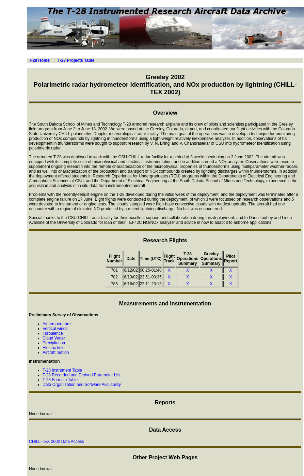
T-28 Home (39, 60)
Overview (165, 113)
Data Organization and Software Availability (82, 384)
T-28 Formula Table (60, 379)
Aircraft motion (56, 352)
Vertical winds (55, 328)
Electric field (54, 347)
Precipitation (54, 343)
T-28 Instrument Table (62, 370)
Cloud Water (54, 338)
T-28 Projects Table (76, 60)
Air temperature (57, 323)
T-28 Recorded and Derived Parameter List (82, 375)
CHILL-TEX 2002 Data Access (56, 441)
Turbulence (53, 333)
